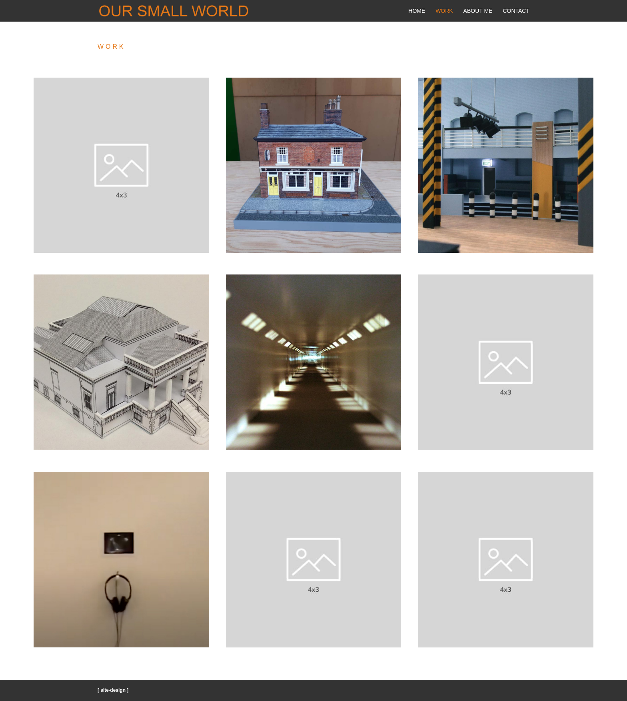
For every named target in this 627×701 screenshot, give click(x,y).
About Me (478, 11)
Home (416, 11)
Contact (516, 11)
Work (444, 11)
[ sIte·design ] (113, 690)
